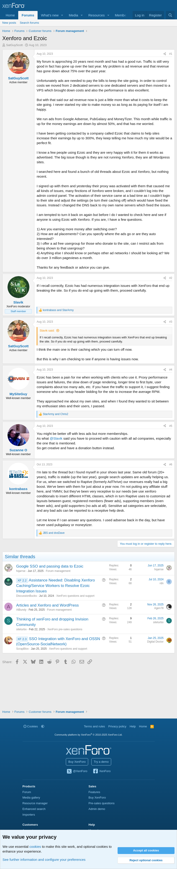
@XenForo (77, 771)
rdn (162, 583)
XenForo (102, 771)
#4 (170, 369)
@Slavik (56, 438)
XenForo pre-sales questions (64, 629)
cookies (35, 846)
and (58, 310)
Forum (27, 792)
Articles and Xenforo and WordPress (47, 605)
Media (73, 15)
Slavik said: (47, 330)
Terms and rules (94, 726)
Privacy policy (117, 726)
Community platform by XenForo (89, 734)
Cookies (30, 726)
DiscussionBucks (26, 595)
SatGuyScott (14, 45)
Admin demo (97, 809)
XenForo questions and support (75, 595)
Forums (28, 15)
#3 (170, 321)
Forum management (58, 571)
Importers (29, 814)
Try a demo (101, 761)
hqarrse (21, 571)
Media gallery (31, 797)
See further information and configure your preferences (44, 859)
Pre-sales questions (102, 803)
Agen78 (159, 608)
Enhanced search (34, 809)
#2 (170, 278)
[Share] (165, 54)
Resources (96, 15)
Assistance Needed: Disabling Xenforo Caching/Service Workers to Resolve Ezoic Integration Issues (55, 585)
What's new (50, 15)
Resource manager (35, 803)
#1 (170, 53)
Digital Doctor (155, 641)
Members (122, 15)
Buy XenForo (77, 761)
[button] (62, 15)
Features (94, 792)
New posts (9, 22)
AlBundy (21, 609)
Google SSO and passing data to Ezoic (49, 566)
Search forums (29, 22)
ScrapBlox (22, 648)
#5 (170, 426)
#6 (170, 464)
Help (133, 726)
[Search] (170, 15)
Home (10, 15)
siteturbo (21, 629)
